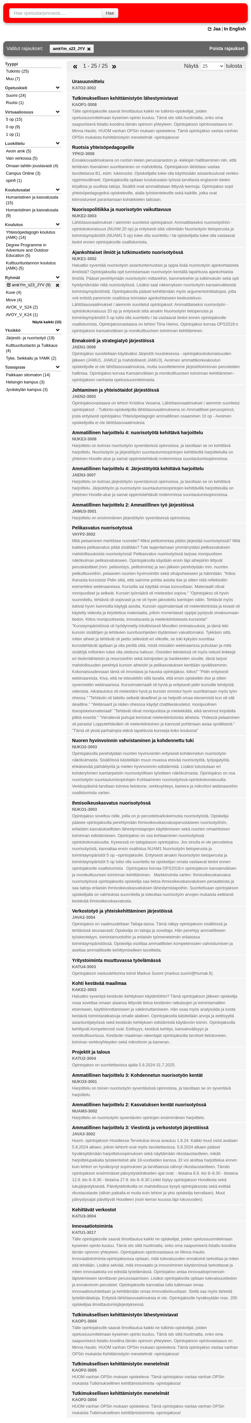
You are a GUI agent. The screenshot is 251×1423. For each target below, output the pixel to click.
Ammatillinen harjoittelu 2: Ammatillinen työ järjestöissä (133, 504)
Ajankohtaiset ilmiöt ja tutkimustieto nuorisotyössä (127, 252)
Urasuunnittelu (88, 81)
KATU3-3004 (84, 1216)
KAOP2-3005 (84, 1370)
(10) (46, 322)
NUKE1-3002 (84, 259)
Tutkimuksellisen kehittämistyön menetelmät (120, 1363)
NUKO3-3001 (84, 1081)
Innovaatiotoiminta (92, 1226)
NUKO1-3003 (84, 809)
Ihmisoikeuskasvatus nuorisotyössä (111, 803)
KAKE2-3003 (84, 989)
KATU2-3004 (84, 1058)
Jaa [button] (214, 28)
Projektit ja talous (91, 1052)
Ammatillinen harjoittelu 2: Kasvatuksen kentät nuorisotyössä (139, 1104)
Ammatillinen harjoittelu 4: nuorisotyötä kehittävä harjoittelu (137, 432)
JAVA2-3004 (83, 917)
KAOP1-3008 (84, 104)
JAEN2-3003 (84, 396)
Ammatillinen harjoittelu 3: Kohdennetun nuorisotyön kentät (137, 1075)
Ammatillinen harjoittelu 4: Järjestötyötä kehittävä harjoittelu (138, 468)
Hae (110, 13)
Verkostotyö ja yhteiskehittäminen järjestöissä (122, 911)
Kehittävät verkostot (94, 1209)
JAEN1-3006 (84, 347)
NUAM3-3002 (84, 1111)
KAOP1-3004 (84, 1321)
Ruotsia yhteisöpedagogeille (103, 147)
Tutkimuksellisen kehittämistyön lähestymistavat (125, 98)
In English (235, 28)
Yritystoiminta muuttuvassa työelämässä (116, 960)
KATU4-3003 (84, 967)
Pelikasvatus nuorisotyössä (102, 527)
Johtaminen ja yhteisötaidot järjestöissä (115, 390)
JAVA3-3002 (83, 1134)
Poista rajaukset (226, 48)
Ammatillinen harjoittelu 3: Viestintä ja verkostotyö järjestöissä (140, 1127)
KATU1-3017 (84, 1232)
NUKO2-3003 (84, 747)
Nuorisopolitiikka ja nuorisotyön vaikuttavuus (121, 209)
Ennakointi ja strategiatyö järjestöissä (113, 340)
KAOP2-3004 (84, 1399)
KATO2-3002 (84, 88)
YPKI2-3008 (83, 153)
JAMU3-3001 (84, 511)
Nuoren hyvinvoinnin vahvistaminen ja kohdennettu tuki (133, 740)
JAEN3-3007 (84, 475)
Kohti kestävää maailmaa (99, 983)
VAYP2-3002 (83, 534)
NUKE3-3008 (84, 439)
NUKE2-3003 (84, 216)
